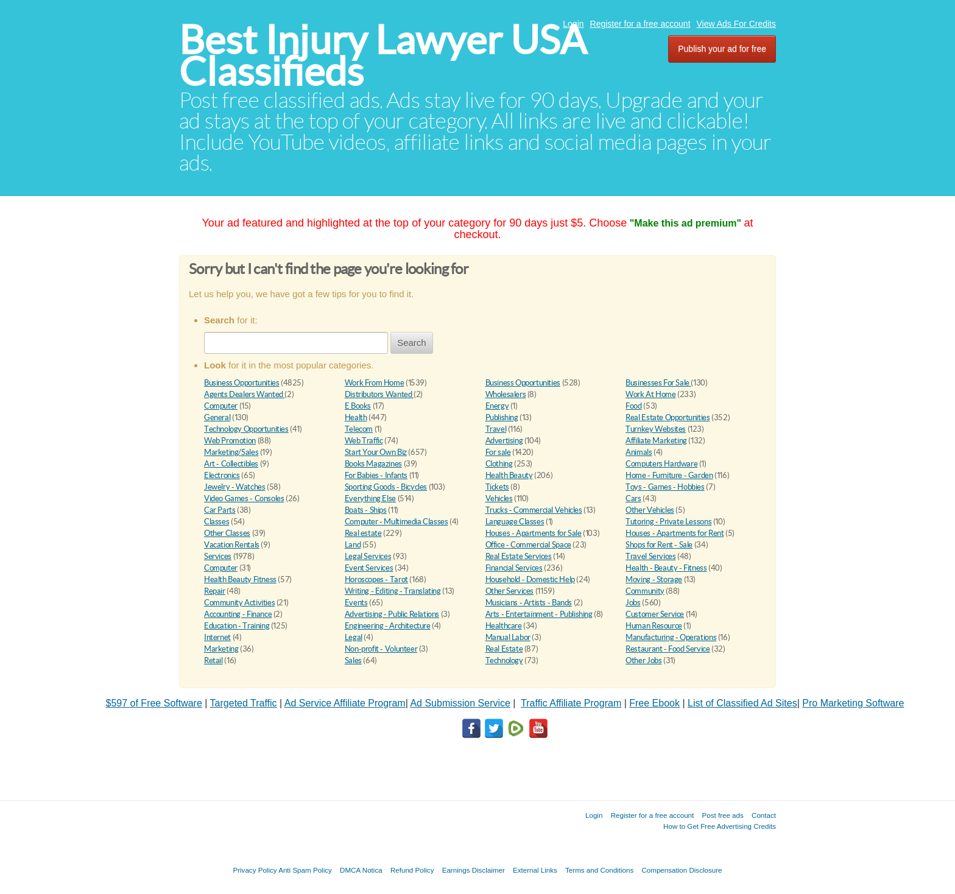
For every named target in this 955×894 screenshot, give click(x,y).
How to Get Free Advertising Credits (719, 826)
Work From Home (374, 382)
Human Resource (654, 625)
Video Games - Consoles (244, 498)
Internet (217, 637)
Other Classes (227, 533)
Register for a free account (640, 24)
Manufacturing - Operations (671, 637)
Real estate (363, 533)
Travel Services (650, 556)
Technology (504, 660)
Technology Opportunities (246, 429)
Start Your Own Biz (376, 452)
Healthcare (503, 625)
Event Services (369, 567)
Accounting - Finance (238, 614)
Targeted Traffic (243, 703)
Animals (639, 452)
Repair (214, 591)
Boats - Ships (366, 510)
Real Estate (504, 648)
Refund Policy (412, 870)
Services (217, 556)
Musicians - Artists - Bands (528, 602)
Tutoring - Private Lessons (668, 521)
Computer (221, 405)
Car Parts (220, 510)
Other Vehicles (650, 510)
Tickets (497, 486)
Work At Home (650, 394)
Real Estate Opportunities (668, 417)
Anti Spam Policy (305, 870)
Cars (633, 498)
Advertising (504, 440)
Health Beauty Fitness (240, 579)
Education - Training (236, 625)
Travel (496, 429)
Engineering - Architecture (388, 625)
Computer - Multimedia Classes (396, 521)
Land (353, 544)
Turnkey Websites (656, 429)
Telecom (359, 429)
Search (411, 342)
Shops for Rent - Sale (659, 544)
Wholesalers (505, 394)
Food (633, 405)
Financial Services (514, 567)
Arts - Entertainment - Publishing (539, 614)
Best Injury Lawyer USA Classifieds (383, 56)
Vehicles (499, 498)
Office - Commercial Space (528, 544)
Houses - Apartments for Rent (675, 533)
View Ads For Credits (736, 24)
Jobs (633, 602)
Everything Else (370, 498)
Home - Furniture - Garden (669, 475)
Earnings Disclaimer (473, 870)
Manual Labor (507, 637)
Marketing (221, 648)
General (217, 417)
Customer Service (655, 614)
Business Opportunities (241, 382)
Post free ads (722, 815)
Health (356, 417)
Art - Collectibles (231, 463)
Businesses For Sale (658, 382)
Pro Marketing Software (853, 703)
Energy (497, 405)
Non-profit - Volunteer (381, 648)
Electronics (222, 475)
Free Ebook (654, 703)
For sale (498, 452)
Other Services (509, 591)
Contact (764, 815)
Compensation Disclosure (681, 870)
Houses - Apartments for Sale (533, 533)
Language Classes (514, 521)
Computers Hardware (661, 463)
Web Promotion (230, 440)
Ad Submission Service (460, 703)
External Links (535, 870)
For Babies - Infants (376, 475)
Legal (353, 637)
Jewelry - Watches (234, 486)
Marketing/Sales (231, 452)
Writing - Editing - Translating (393, 591)
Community (645, 591)
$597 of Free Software (154, 703)
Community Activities (239, 602)
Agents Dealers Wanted (244, 394)
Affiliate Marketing (656, 440)
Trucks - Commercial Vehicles (533, 510)
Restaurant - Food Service (668, 648)
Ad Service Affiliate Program (345, 703)
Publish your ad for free (722, 49)
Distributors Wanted (379, 394)
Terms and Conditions (599, 870)
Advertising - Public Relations (392, 614)
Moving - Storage (654, 579)
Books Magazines (373, 463)
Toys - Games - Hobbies (665, 486)
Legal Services (368, 556)
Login (573, 24)
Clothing (499, 463)
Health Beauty (509, 475)
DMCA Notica (361, 870)
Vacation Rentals (231, 544)
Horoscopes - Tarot (376, 579)
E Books (358, 405)
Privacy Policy (255, 870)
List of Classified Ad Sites (742, 703)
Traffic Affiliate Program (571, 703)
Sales (353, 660)
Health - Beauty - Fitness (666, 567)
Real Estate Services (518, 556)
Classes (216, 521)
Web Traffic (364, 440)
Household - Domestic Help (530, 579)
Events (356, 602)
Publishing (501, 417)
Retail (213, 660)
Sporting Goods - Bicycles (386, 486)
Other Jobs (643, 660)
